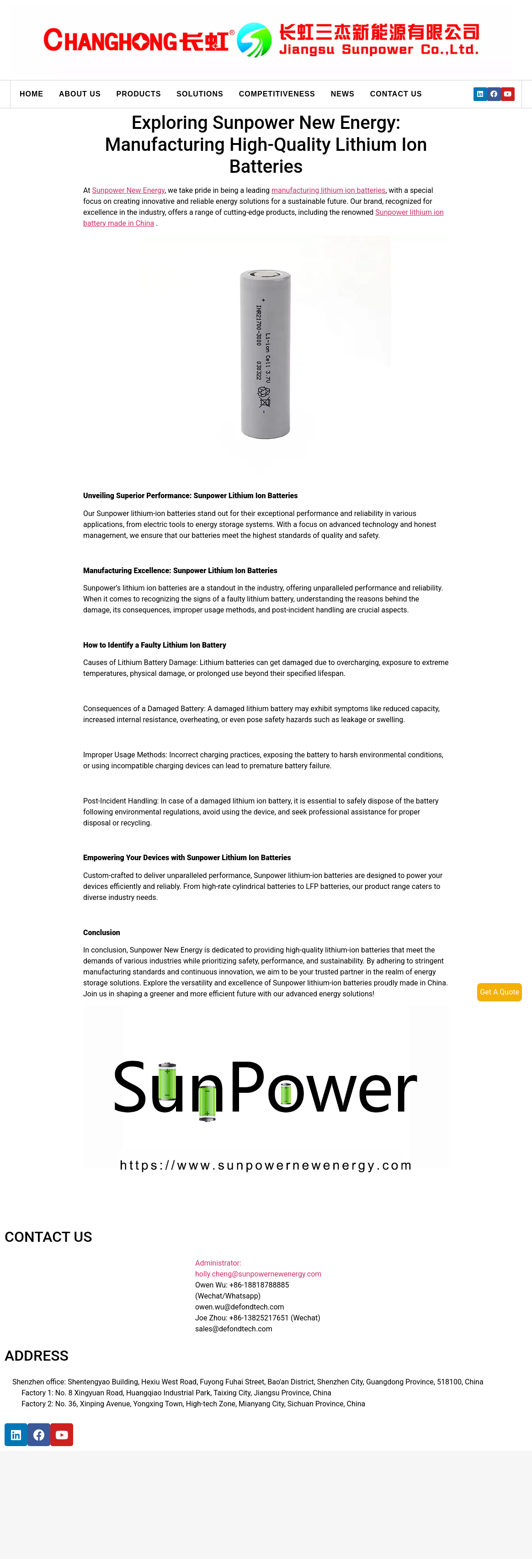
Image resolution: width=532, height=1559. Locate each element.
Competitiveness (277, 94)
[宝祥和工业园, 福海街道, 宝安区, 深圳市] (74, 1489)
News (343, 94)
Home (31, 94)
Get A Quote (499, 992)
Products (139, 94)
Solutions (199, 94)
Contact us (396, 94)
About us (80, 94)
